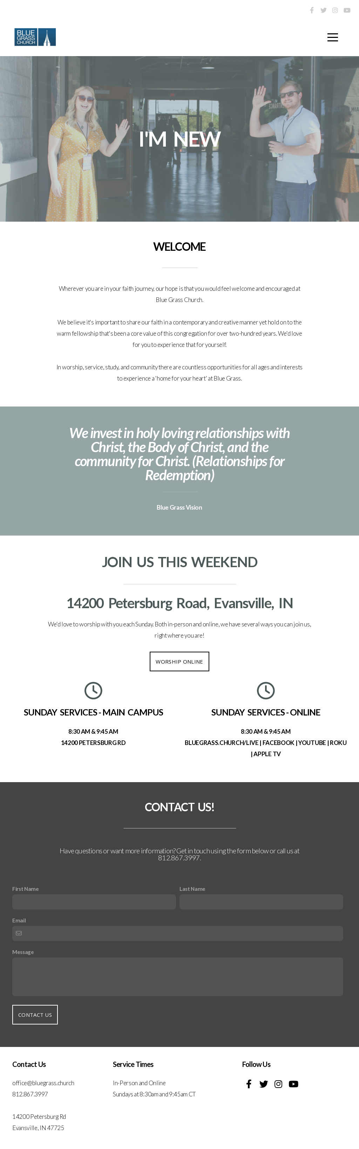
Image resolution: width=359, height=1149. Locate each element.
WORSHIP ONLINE (179, 661)
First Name (25, 889)
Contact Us (35, 1014)
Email (19, 920)
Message (23, 952)
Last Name (192, 889)
